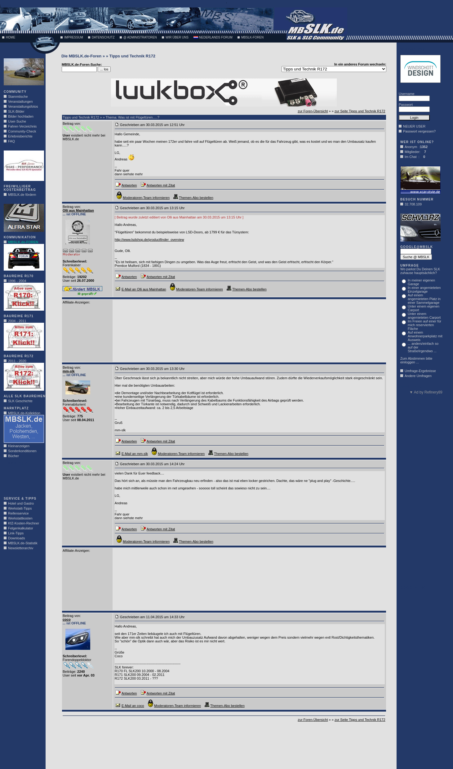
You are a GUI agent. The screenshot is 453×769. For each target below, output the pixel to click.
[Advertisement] (22, 479)
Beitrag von (71, 123)
